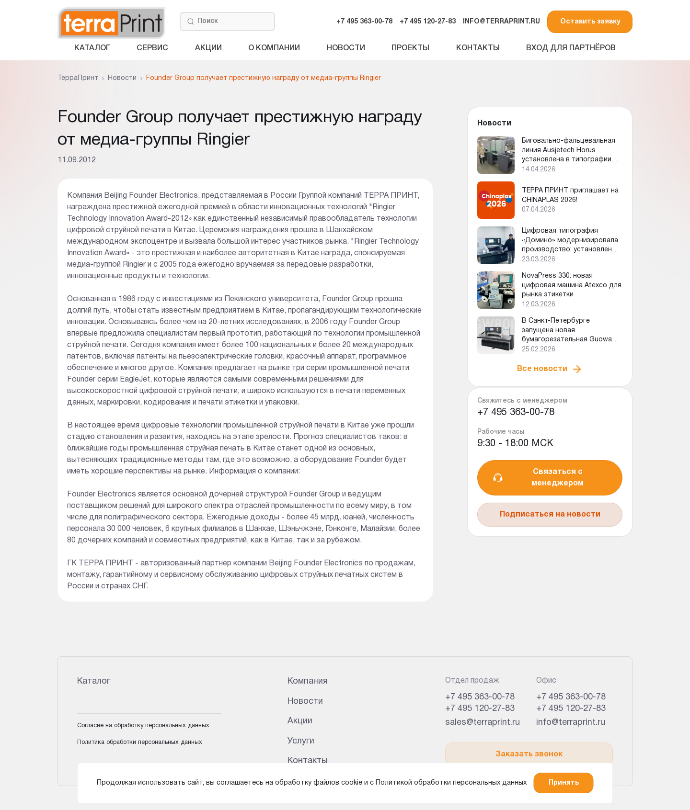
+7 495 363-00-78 (364, 22)
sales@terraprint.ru (482, 723)
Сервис (152, 48)
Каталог (92, 48)
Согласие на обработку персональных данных (143, 726)
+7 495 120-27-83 (428, 22)
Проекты (410, 48)
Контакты (478, 48)
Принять (564, 783)
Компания (308, 681)
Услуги (301, 741)
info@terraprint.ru (570, 723)
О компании (274, 48)
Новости (346, 48)
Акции (208, 48)
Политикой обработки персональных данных (451, 783)
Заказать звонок (529, 754)
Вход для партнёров (571, 48)
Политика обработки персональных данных (139, 742)
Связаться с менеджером (538, 478)
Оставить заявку (590, 22)
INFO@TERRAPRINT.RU (501, 22)
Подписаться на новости (550, 514)
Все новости (550, 369)
